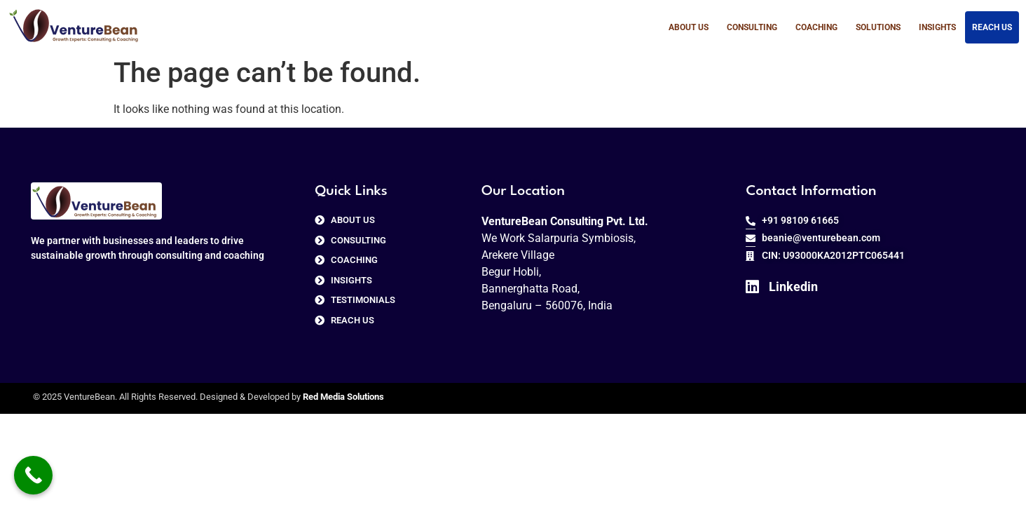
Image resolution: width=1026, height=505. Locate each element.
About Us (689, 27)
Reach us (992, 27)
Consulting (752, 27)
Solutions (878, 27)
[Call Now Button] (33, 475)
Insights (937, 27)
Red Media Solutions (343, 396)
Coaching (816, 27)
